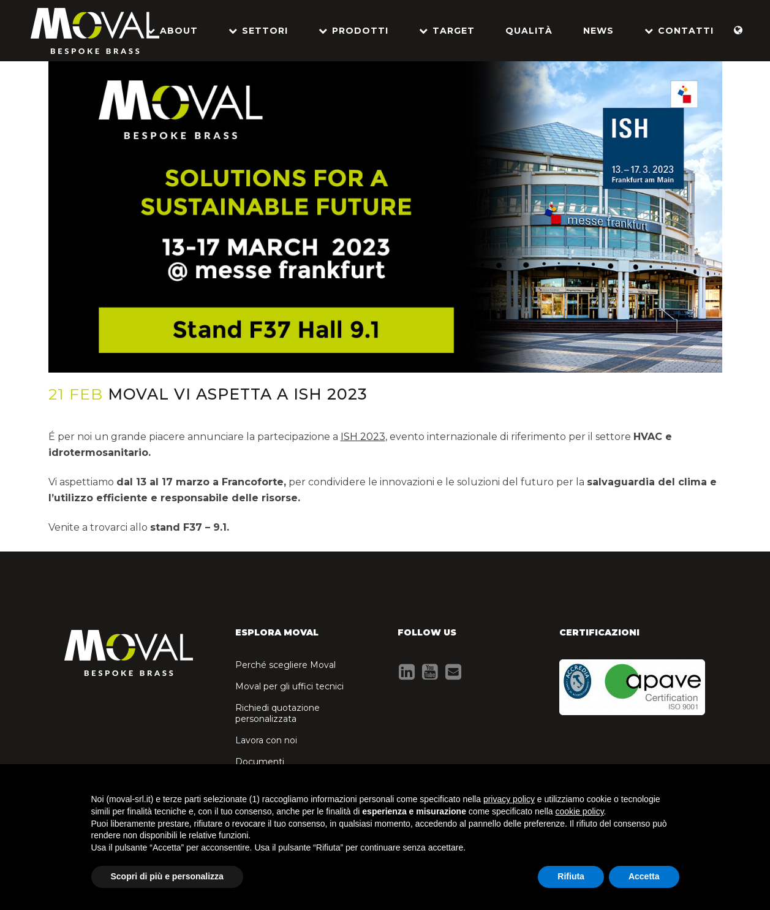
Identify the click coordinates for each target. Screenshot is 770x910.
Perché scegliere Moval (285, 664)
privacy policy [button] (509, 799)
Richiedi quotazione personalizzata (277, 713)
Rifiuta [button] (570, 876)
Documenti (259, 761)
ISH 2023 (363, 436)
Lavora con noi (266, 740)
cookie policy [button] (579, 811)
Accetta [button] (644, 876)
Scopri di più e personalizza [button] (167, 876)
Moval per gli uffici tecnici (289, 686)
